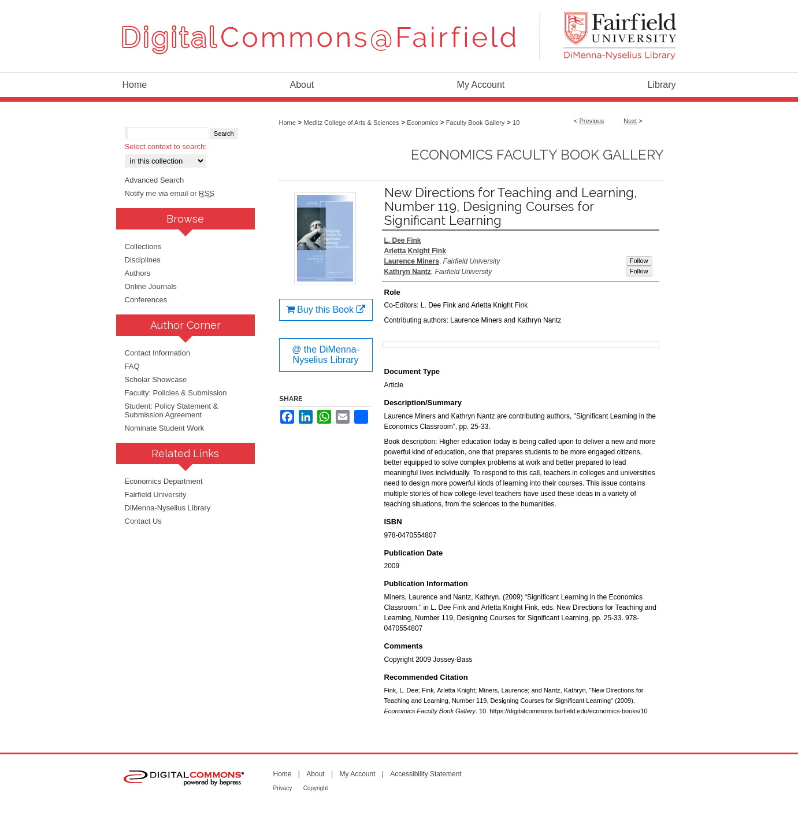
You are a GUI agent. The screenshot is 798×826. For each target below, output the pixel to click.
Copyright (315, 788)
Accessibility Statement (425, 774)
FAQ (132, 366)
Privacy (282, 788)
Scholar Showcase (156, 379)
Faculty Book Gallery (475, 122)
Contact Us (143, 521)
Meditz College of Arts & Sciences (351, 122)
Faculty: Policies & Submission (176, 392)
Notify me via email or (169, 193)
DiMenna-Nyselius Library (168, 507)
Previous (592, 120)
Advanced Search (154, 180)
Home (287, 122)
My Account (357, 774)
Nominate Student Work (165, 428)
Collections (143, 246)
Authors (138, 273)
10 (516, 122)
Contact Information (157, 353)
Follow (639, 260)
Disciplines (143, 259)
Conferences (146, 299)
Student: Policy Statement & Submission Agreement (171, 410)
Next (630, 120)
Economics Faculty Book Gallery (537, 154)
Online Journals (151, 286)
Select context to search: (166, 146)
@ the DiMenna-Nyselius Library (325, 355)
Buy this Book (326, 309)
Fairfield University (156, 494)
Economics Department (164, 481)
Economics (422, 122)
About (315, 774)
